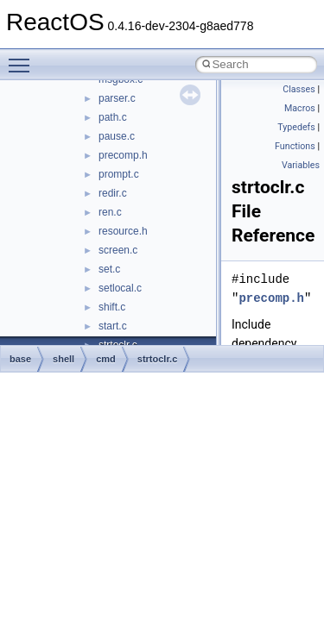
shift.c (111, 307)
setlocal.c (120, 288)
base (20, 359)
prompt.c (118, 174)
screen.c (117, 250)
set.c (109, 269)
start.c (112, 326)
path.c (112, 117)
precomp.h (123, 155)
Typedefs (296, 127)
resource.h (123, 231)
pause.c (116, 136)
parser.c (117, 98)
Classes (298, 89)
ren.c (110, 212)
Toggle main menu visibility (23, 57)
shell (63, 359)
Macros (299, 108)
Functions (295, 146)
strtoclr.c (157, 359)
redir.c (112, 193)
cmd (106, 359)
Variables (301, 165)
